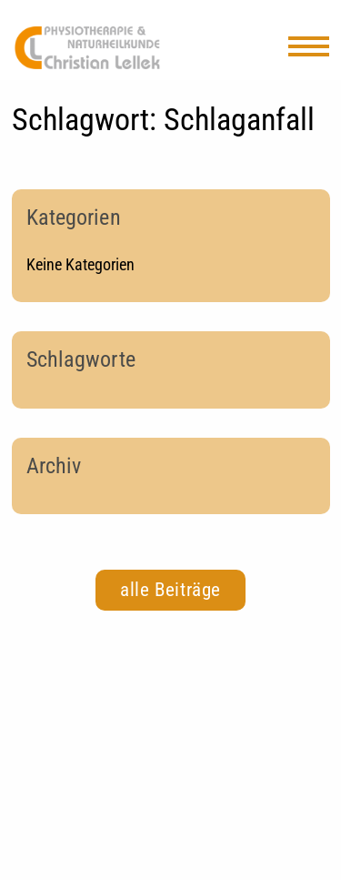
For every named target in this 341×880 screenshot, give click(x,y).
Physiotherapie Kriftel (87, 47)
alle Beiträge (170, 590)
